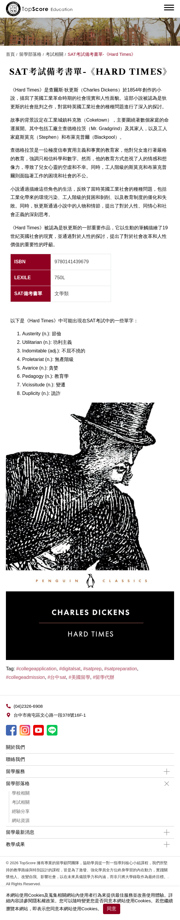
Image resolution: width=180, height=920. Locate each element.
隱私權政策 (44, 900)
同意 (111, 908)
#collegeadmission (25, 677)
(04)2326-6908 (28, 706)
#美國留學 (79, 677)
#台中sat (57, 677)
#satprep (92, 668)
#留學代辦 (103, 677)
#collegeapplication (36, 668)
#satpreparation (120, 668)
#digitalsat (70, 668)
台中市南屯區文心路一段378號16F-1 (50, 715)
